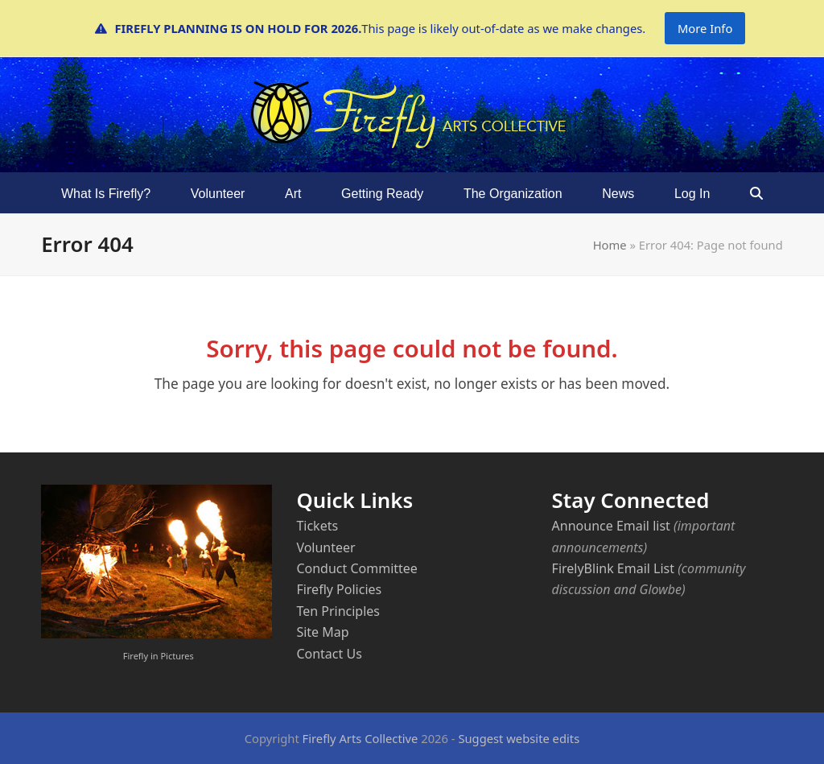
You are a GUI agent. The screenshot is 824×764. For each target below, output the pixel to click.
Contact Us (328, 654)
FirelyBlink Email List (613, 568)
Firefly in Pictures (158, 656)
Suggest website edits (518, 738)
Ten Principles (338, 611)
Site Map (322, 632)
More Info (705, 28)
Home (610, 245)
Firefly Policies (338, 589)
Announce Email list (611, 526)
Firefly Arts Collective (360, 738)
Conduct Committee (356, 568)
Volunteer (325, 547)
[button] (756, 193)
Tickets (317, 526)
